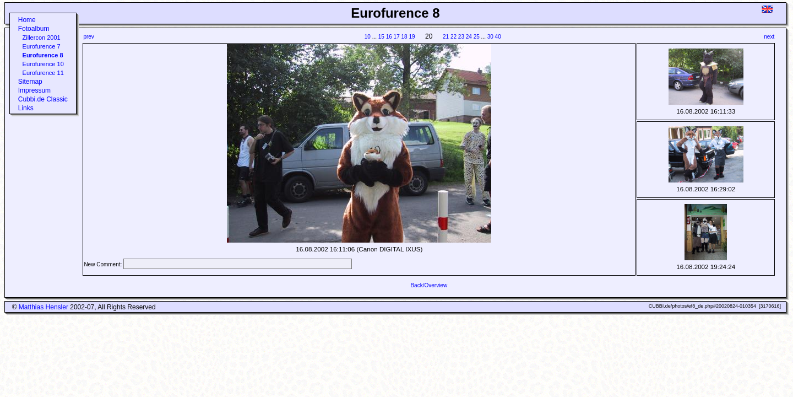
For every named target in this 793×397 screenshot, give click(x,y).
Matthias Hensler (43, 307)
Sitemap (30, 81)
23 (461, 37)
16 (389, 37)
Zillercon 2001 (42, 37)
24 (469, 37)
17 (397, 37)
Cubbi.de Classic (43, 99)
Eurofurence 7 (42, 46)
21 (446, 37)
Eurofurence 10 (43, 64)
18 (404, 37)
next (769, 37)
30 (490, 37)
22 (453, 37)
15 (381, 37)
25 (477, 37)
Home (27, 20)
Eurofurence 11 (43, 72)
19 (412, 37)
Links (26, 108)
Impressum (34, 90)
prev (88, 37)
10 (368, 37)
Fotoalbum (34, 29)
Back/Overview (428, 285)
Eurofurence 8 (43, 55)
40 (498, 37)
